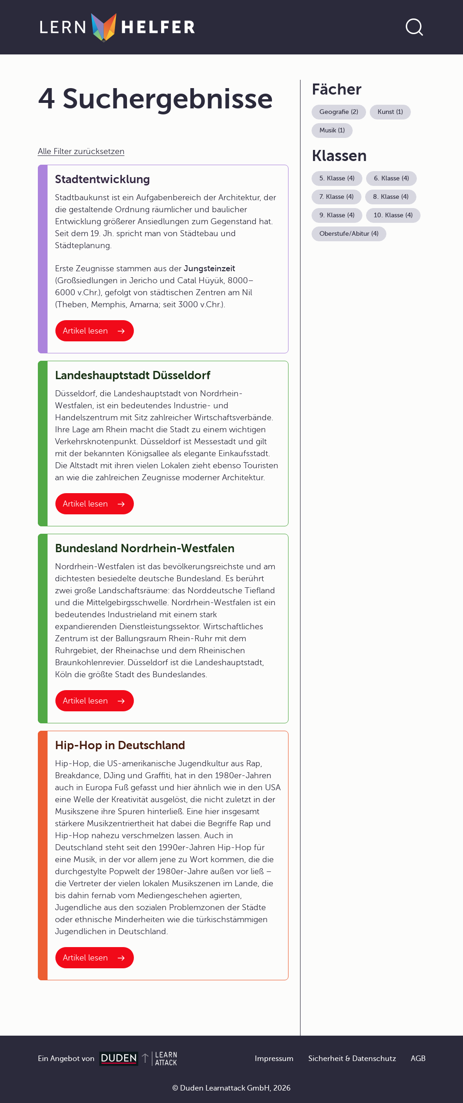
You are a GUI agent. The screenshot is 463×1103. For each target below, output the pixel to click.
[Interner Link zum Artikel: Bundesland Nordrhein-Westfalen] (94, 701)
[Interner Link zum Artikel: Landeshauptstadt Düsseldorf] (94, 504)
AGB (418, 1058)
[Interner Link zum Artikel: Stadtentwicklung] (94, 331)
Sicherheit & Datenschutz (352, 1058)
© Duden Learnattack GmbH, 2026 (231, 1088)
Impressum (274, 1058)
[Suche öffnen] (414, 27)
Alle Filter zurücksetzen (81, 151)
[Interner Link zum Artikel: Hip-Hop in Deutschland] (94, 958)
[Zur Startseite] (117, 27)
